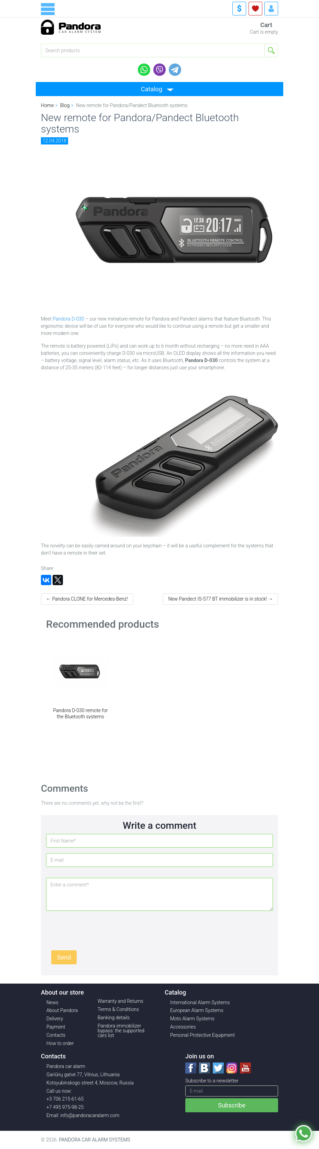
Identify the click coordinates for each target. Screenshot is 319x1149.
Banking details (114, 1017)
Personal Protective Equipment (202, 1035)
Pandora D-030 (68, 319)
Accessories (183, 1027)
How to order (60, 1043)
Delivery (54, 1018)
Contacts (55, 1035)
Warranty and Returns (120, 1001)
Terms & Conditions (118, 1009)
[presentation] (103, 929)
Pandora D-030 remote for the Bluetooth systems (80, 713)
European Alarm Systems (196, 1010)
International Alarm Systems (200, 1002)
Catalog (151, 89)
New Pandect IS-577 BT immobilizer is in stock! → (220, 599)
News (52, 1002)
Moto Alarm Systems (192, 1018)
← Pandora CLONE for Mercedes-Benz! (87, 599)
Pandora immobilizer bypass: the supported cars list (121, 1030)
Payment (55, 1027)
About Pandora (62, 1010)
